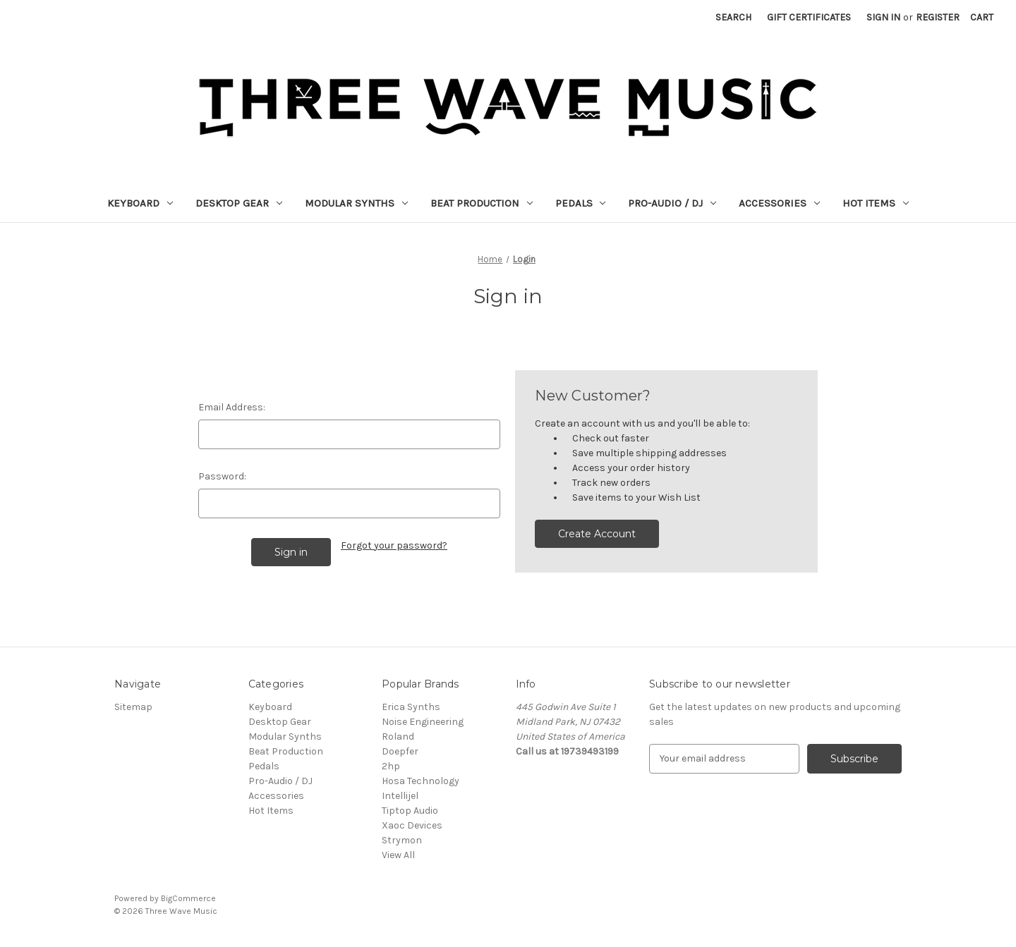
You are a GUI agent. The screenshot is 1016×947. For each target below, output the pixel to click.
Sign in (883, 17)
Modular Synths (356, 203)
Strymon (402, 840)
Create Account (597, 533)
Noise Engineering (423, 722)
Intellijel (400, 796)
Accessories (779, 203)
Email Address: (231, 407)
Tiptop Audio (410, 811)
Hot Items (875, 203)
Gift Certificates (809, 17)
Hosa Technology (420, 781)
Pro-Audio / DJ (672, 203)
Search (733, 17)
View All (398, 855)
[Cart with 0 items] (981, 17)
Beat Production (481, 203)
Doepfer (400, 751)
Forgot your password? (394, 545)
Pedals (580, 203)
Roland (398, 737)
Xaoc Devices (412, 825)
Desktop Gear (238, 203)
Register (938, 17)
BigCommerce (188, 898)
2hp (391, 766)
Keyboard (140, 203)
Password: (222, 476)
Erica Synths (411, 707)
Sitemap (133, 707)
